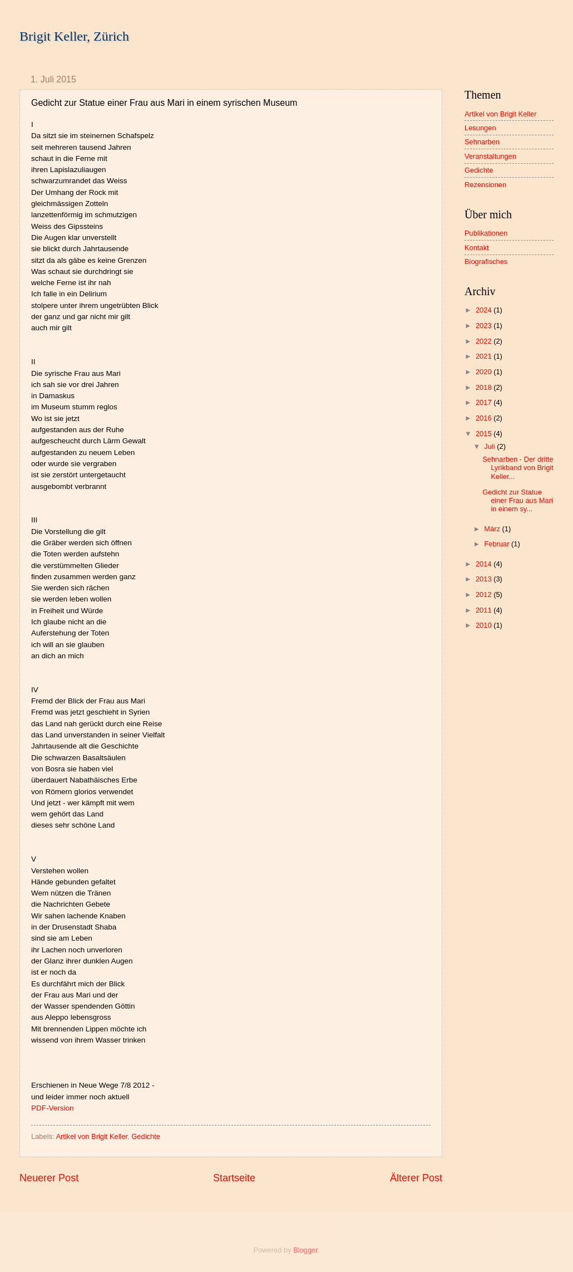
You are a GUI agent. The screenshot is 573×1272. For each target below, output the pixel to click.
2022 (484, 341)
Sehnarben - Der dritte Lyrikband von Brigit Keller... (518, 468)
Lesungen (480, 128)
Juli (490, 446)
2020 (484, 372)
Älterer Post (416, 1177)
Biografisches (486, 261)
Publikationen (486, 233)
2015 (484, 433)
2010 (484, 625)
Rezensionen (485, 184)
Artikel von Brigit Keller (91, 1136)
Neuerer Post (48, 1177)
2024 (484, 310)
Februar (497, 544)
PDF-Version (52, 1108)
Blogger (305, 1250)
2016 (484, 418)
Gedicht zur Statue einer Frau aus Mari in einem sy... (517, 500)
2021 (484, 356)
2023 (484, 325)
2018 (484, 387)
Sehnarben (482, 142)
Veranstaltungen (490, 156)
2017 (484, 402)
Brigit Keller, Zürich (74, 36)
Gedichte (145, 1136)
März (493, 529)
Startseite (234, 1177)
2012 (484, 594)
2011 (484, 610)
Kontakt (477, 247)
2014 (484, 564)
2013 (484, 579)
